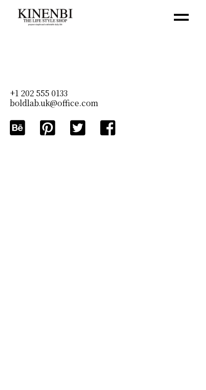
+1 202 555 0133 (39, 93)
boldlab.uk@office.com (54, 103)
